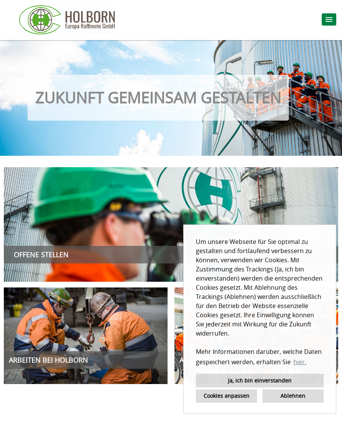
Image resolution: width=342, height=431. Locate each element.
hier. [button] (299, 362)
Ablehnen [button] (292, 395)
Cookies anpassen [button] (226, 395)
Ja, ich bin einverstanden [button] (260, 380)
